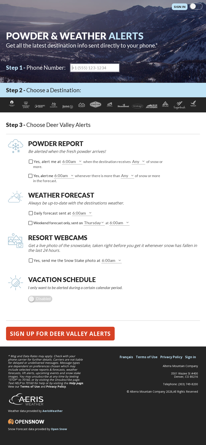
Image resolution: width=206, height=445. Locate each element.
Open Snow (59, 429)
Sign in (179, 7)
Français (126, 357)
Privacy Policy (56, 386)
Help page (76, 383)
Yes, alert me (43, 175)
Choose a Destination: (43, 90)
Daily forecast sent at (53, 213)
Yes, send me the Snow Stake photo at (67, 260)
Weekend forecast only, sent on (58, 223)
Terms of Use (30, 386)
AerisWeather (52, 411)
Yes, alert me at (48, 161)
